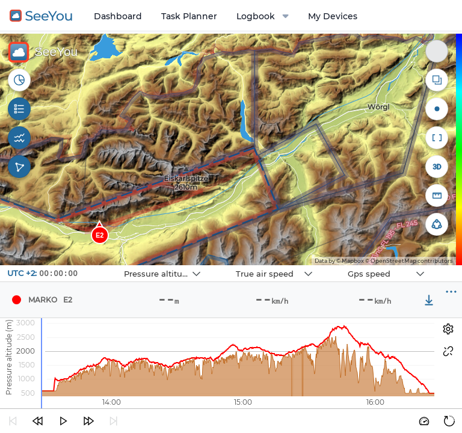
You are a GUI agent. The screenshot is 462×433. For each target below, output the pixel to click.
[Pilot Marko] (16, 300)
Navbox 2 (225, 265)
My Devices (332, 16)
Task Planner (189, 16)
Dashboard (118, 16)
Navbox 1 (113, 265)
